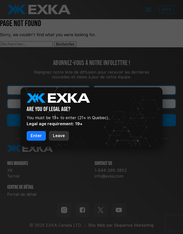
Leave (59, 135)
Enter (36, 135)
